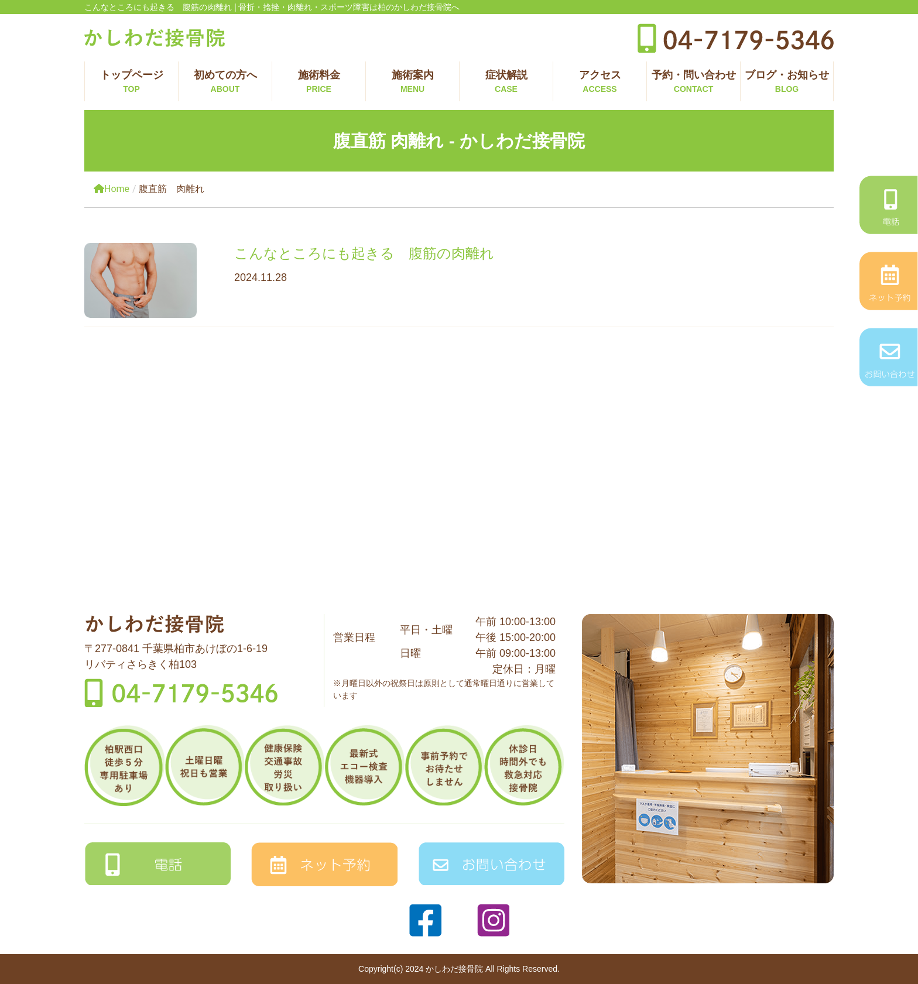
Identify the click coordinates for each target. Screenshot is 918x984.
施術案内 (412, 82)
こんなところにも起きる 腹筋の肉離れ (364, 253)
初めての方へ (225, 82)
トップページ (131, 82)
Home (111, 188)
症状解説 (506, 82)
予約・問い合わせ (693, 82)
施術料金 (318, 82)
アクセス (599, 82)
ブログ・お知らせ (787, 82)
